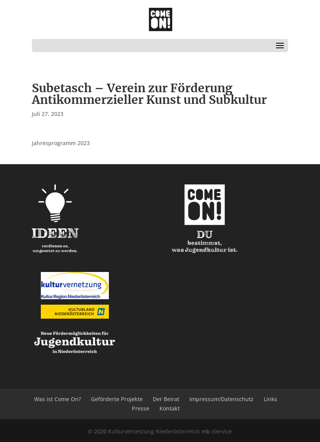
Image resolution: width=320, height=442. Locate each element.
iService (222, 431)
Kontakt (169, 408)
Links (270, 399)
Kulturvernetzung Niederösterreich (154, 431)
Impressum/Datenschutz (221, 399)
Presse (140, 408)
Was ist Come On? (57, 399)
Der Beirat (166, 399)
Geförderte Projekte (117, 399)
